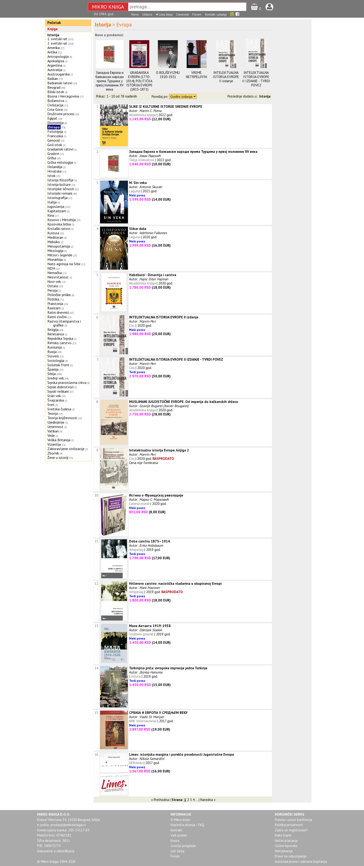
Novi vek (54, 281)
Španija (52, 369)
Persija (52, 290)
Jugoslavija (55, 206)
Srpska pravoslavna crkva (66, 382)
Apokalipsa (55, 61)
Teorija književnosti (62, 417)
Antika (52, 52)
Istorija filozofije (60, 180)
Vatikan (53, 431)
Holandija (54, 166)
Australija (54, 69)
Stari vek (54, 395)
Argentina (54, 65)
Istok (51, 175)
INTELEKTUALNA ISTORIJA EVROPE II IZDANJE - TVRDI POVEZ (256, 78)
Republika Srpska (60, 338)
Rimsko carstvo (59, 342)
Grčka (51, 158)
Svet (51, 404)
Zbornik (53, 453)
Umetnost (55, 426)
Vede (51, 435)
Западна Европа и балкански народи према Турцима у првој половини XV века (109, 81)
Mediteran (55, 237)
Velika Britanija (58, 440)
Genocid (53, 140)
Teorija (52, 413)
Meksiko (53, 241)
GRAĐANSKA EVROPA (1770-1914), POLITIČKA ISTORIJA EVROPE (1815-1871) (139, 81)
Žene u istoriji (57, 457)
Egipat (52, 118)
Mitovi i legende (59, 255)
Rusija (52, 351)
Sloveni (53, 356)
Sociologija (55, 360)
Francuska (55, 136)
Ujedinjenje (55, 422)
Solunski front (58, 365)
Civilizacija (55, 105)
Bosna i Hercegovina (63, 96)
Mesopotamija (58, 246)
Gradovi (53, 153)
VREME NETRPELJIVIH (196, 74)
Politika (53, 299)
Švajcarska (55, 400)
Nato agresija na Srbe (64, 263)
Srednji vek (55, 378)
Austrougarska (58, 74)
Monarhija (55, 259)
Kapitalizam (56, 211)
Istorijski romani (59, 193)
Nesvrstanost (58, 277)
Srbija (51, 373)
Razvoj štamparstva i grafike (64, 323)
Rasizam (54, 308)
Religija (52, 329)
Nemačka (54, 272)
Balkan (52, 78)
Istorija (53, 35)
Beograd (53, 87)
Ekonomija (55, 122)
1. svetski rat (57, 38)
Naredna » (207, 799)
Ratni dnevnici (58, 312)
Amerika (53, 47)
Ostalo (52, 286)
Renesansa (55, 334)
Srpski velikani (58, 391)
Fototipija (55, 131)
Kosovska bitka (59, 224)
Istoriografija (57, 197)
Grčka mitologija (60, 162)
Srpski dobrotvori (60, 387)
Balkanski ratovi (59, 83)
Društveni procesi (60, 113)
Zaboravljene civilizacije (65, 448)
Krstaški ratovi (58, 228)
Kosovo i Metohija (61, 219)
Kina (50, 215)
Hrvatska (54, 171)
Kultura (53, 233)
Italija (52, 202)
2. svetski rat (57, 43)
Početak (54, 22)
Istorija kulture (59, 184)
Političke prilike (59, 294)
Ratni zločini (57, 316)
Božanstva (55, 100)
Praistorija (55, 303)
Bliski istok (55, 91)
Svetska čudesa (59, 409)
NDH (51, 268)
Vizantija (54, 444)
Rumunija (54, 347)
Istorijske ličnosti (60, 188)
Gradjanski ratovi (60, 149)
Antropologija (58, 56)
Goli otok (54, 144)
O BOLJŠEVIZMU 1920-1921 (168, 74)
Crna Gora (55, 109)
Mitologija (55, 250)
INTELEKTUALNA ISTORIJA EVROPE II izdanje (226, 76)
